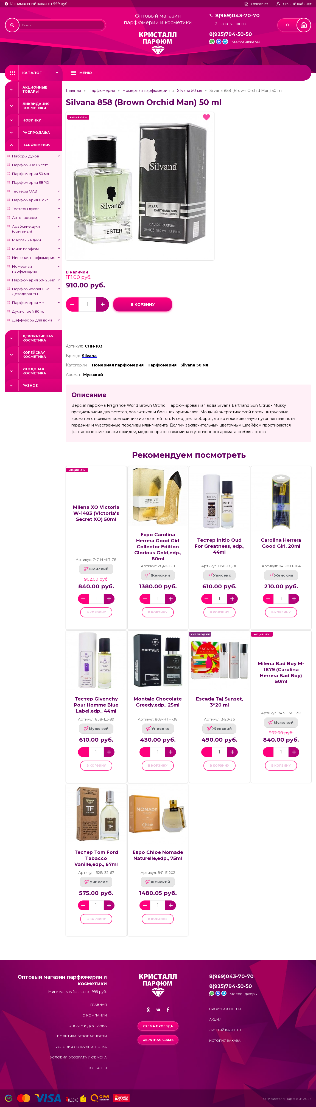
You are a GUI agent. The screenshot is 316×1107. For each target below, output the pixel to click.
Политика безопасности (82, 1036)
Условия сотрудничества (81, 1047)
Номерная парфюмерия (24, 268)
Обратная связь (158, 1040)
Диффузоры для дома (32, 320)
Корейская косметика (34, 355)
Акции (215, 1019)
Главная (73, 90)
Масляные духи (26, 240)
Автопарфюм (24, 217)
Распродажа (36, 133)
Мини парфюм (25, 249)
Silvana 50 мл (189, 90)
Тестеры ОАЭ (24, 191)
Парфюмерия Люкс (30, 200)
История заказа (225, 1040)
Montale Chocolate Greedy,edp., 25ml (158, 705)
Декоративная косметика (38, 338)
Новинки (32, 120)
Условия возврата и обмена (78, 1057)
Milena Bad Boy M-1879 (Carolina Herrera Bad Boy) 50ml (281, 676)
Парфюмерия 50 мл (30, 173)
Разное (30, 385)
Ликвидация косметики (36, 106)
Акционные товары (35, 89)
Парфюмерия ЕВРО (30, 182)
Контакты (97, 1068)
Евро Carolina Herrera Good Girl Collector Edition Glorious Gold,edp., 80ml (157, 546)
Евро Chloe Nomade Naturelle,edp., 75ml (158, 862)
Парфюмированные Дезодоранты (31, 291)
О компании (94, 1015)
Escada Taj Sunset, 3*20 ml (219, 705)
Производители (225, 1009)
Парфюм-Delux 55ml (30, 165)
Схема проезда (158, 1026)
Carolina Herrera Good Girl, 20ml (281, 543)
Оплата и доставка (87, 1026)
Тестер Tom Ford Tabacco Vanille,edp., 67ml (96, 865)
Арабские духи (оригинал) (26, 228)
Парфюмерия (37, 145)
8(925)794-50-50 (230, 34)
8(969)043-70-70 (237, 16)
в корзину (142, 304)
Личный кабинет (225, 1030)
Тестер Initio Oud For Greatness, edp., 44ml (219, 546)
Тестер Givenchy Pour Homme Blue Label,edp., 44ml (96, 708)
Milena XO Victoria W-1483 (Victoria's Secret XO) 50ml (96, 513)
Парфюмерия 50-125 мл (33, 280)
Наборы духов (25, 156)
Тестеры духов (26, 209)
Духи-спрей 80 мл (28, 311)
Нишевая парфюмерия (33, 257)
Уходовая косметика (34, 371)
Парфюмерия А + (28, 302)
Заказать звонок (230, 24)
